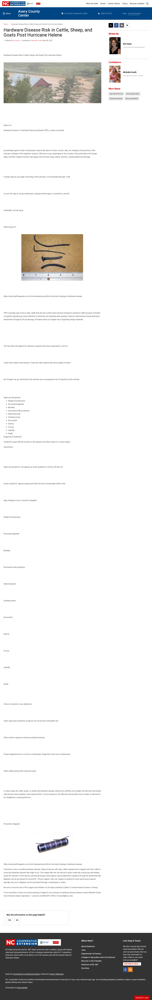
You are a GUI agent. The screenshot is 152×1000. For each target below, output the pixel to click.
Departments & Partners (91, 954)
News (6, 24)
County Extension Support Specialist (134, 47)
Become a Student (137, 3)
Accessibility (22, 988)
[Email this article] (121, 25)
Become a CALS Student (91, 961)
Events (103, 3)
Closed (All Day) (134, 13)
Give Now (85, 968)
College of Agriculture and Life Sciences (98, 957)
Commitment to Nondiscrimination (26, 974)
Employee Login (142, 998)
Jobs (83, 950)
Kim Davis (16, 40)
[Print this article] (127, 25)
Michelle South (36, 40)
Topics (125, 3)
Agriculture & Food (116, 94)
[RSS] (130, 969)
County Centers (114, 3)
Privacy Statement (56, 974)
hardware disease (116, 98)
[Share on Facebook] (116, 25)
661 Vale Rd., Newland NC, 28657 (74, 13)
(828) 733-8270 (105, 13)
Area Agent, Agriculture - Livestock (133, 75)
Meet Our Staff (92, 3)
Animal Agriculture (132, 94)
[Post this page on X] (111, 25)
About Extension (88, 946)
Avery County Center (29, 13)
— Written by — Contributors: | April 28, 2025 (28, 40)
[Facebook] (125, 969)
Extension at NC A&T (89, 964)
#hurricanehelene (132, 98)
